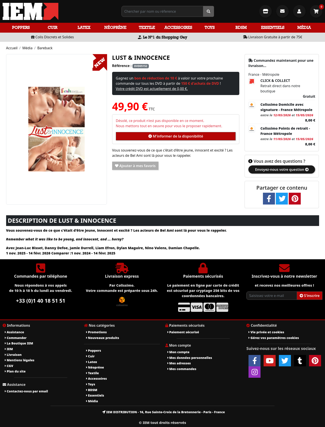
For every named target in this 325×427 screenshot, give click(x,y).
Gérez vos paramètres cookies (274, 338)
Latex (84, 27)
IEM (9, 349)
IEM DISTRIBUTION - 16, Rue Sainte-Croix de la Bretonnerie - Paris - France (163, 412)
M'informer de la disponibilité (175, 136)
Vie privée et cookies (266, 332)
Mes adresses (179, 363)
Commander (16, 338)
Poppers (21, 27)
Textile (147, 27)
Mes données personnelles (189, 358)
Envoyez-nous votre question (282, 169)
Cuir (52, 27)
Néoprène (115, 27)
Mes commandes (181, 369)
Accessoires (178, 27)
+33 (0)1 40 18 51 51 (40, 300)
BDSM (241, 27)
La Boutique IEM (19, 343)
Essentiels (272, 27)
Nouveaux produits (102, 338)
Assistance (14, 332)
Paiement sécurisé (183, 332)
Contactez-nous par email (26, 391)
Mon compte (178, 352)
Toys (210, 27)
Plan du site (15, 371)
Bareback (45, 48)
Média (304, 27)
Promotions (96, 332)
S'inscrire (310, 295)
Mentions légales (19, 360)
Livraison (13, 355)
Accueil (12, 48)
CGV (9, 366)
